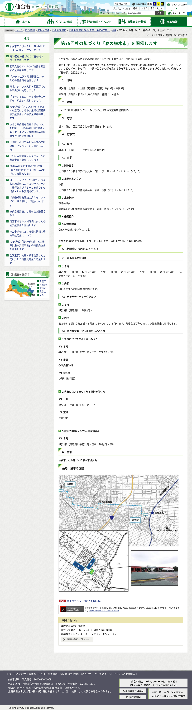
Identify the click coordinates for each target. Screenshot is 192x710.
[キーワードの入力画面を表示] (101, 13)
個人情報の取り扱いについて (75, 674)
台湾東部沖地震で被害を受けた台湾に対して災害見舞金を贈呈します (28, 259)
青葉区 (42, 281)
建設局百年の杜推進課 (73, 626)
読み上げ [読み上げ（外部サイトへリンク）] (123, 3)
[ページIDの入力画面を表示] (116, 13)
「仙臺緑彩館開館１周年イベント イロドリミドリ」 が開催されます (29, 201)
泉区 (41, 294)
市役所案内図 (133, 697)
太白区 (42, 291)
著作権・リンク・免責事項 (43, 674)
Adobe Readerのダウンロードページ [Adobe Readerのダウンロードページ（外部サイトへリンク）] (104, 610)
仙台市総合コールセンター (145, 681)
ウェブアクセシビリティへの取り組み (114, 674)
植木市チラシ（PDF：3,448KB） (84, 601)
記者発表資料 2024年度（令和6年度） (89, 30)
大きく (144, 8)
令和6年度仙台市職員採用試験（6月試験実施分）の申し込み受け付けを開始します (27, 169)
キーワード (106, 13)
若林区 (42, 288)
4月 (114, 30)
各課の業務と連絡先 (133, 691)
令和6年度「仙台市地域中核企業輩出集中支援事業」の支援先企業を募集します (28, 245)
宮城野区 (43, 284)
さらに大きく (156, 8)
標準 (149, 3)
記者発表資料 (59, 30)
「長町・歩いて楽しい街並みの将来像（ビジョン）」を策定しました (28, 145)
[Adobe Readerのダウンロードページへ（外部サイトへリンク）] (72, 607)
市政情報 (30, 30)
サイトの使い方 (17, 674)
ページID (120, 13)
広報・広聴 (43, 30)
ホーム (19, 30)
